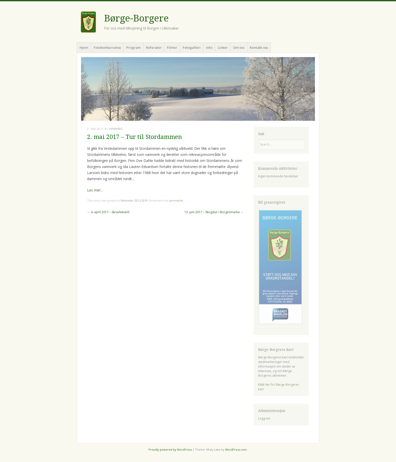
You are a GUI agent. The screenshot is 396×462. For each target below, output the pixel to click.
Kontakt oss (259, 47)
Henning (116, 129)
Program (133, 47)
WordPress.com (236, 449)
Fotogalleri (192, 47)
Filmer (172, 47)
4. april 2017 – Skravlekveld (108, 212)
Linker (223, 47)
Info (209, 47)
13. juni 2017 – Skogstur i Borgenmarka (213, 212)
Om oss (238, 47)
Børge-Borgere (136, 18)
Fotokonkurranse (107, 47)
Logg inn (264, 418)
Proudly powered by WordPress (170, 449)
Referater (154, 47)
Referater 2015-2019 (134, 200)
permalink (176, 200)
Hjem (84, 47)
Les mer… (95, 190)
